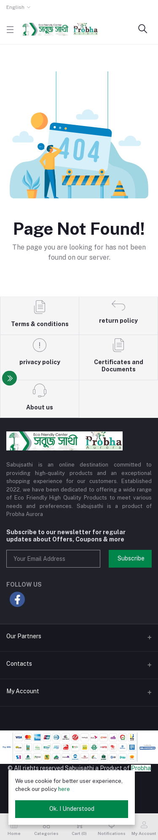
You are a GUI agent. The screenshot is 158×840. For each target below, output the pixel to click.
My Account (22, 691)
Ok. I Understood (71, 808)
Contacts (19, 663)
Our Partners (23, 636)
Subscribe (131, 558)
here (64, 789)
